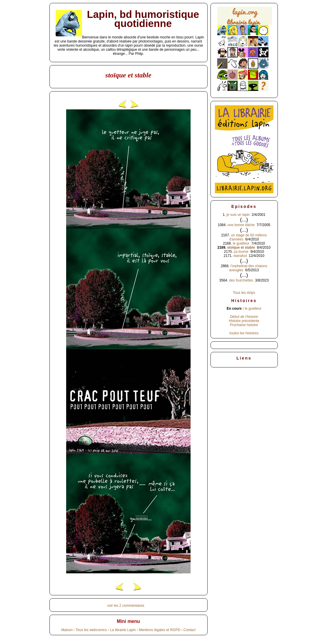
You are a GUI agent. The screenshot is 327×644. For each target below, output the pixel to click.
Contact (189, 630)
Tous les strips (244, 293)
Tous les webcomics (91, 630)
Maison (67, 630)
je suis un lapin (238, 215)
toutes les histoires (244, 333)
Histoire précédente (244, 321)
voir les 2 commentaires (125, 606)
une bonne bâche (241, 225)
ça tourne (241, 252)
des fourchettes (241, 280)
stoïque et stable (241, 247)
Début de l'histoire (244, 317)
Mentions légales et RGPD (159, 630)
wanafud (239, 256)
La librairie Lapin (123, 630)
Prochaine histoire (244, 325)
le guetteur (241, 243)
